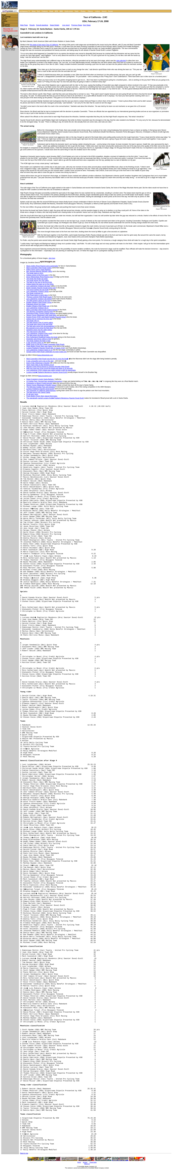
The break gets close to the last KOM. (39, 324)
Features (45, 11)
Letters (97, 11)
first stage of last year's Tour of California (44, 45)
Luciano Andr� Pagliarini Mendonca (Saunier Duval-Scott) (46, 372)
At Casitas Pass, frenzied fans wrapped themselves (44, 381)
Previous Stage (76, 25)
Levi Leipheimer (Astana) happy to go (39, 350)
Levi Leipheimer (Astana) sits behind (39, 299)
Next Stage (87, 25)
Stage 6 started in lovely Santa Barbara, (40, 379)
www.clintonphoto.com (45, 355)
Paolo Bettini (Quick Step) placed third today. (41, 396)
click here (52, 258)
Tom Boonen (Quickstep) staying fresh (39, 311)
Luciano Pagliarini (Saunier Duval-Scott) (40, 389)
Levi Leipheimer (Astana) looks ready (39, 333)
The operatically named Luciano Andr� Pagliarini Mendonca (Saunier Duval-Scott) (55, 398)
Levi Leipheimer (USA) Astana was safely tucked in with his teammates (51, 370)
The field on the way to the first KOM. (39, 282)
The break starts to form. (34, 273)
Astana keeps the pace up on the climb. (40, 284)
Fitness (90, 11)
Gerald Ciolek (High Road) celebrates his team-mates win (46, 352)
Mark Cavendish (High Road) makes (39, 268)
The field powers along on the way (38, 301)
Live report (66, 25)
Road (51, 11)
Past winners (6, 24)
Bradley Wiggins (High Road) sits (37, 306)
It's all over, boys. (32, 394)
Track (76, 11)
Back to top (24, 1153)
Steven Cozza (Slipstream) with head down (41, 315)
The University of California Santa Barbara (41, 390)
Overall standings (42, 25)
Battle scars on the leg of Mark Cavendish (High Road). (45, 344)
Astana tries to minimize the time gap (39, 319)
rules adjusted (121, 61)
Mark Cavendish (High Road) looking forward (42, 310)
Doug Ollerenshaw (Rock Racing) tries (39, 277)
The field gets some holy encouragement (40, 326)
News (34, 11)
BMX (61, 11)
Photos (83, 11)
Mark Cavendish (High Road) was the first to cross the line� (47, 359)
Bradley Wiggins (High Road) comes (39, 302)
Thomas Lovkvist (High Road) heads (39, 297)
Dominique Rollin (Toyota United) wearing (40, 313)
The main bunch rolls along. (36, 332)
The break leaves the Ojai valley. (37, 280)
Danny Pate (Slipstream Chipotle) (38, 363)
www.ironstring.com (45, 376)
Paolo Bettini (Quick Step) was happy (39, 346)
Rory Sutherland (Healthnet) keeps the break (41, 337)
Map (3, 23)
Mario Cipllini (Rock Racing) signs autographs (42, 266)
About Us (87, 1164)
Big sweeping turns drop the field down (39, 328)
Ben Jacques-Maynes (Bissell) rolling (39, 271)
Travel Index (93, 1162)
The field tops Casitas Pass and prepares (40, 387)
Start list (4, 18)
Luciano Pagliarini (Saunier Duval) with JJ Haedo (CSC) (45, 348)
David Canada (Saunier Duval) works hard (41, 288)
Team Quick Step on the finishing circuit (40, 365)
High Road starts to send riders (37, 295)
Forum (110, 11)
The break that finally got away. (37, 279)
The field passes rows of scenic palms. (39, 322)
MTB (56, 11)
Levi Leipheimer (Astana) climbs (37, 291)
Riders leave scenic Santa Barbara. (38, 270)
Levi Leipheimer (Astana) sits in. (37, 308)
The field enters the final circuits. (37, 335)
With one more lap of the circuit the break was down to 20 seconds (49, 368)
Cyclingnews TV (24, 11)
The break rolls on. (32, 321)
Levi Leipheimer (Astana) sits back (38, 286)
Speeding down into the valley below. (39, 330)
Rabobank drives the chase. (36, 304)
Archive (85, 1162)
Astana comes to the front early (37, 275)
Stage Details (54, 25)
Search (104, 11)
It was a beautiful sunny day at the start (40, 361)
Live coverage (6, 16)
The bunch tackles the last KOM (37, 290)
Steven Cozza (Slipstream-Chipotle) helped (41, 385)
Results (32, 25)
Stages (4, 15)
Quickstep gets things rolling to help (38, 339)
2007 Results (6, 26)
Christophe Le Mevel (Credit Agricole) (39, 383)
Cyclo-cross (69, 11)
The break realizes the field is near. (38, 341)
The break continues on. (34, 293)
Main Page (24, 25)
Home (3, 13)
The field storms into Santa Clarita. (38, 392)
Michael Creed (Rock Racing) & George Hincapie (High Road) (47, 366)
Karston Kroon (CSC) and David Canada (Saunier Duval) (46, 317)
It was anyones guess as (34, 343)
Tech (38, 11)
